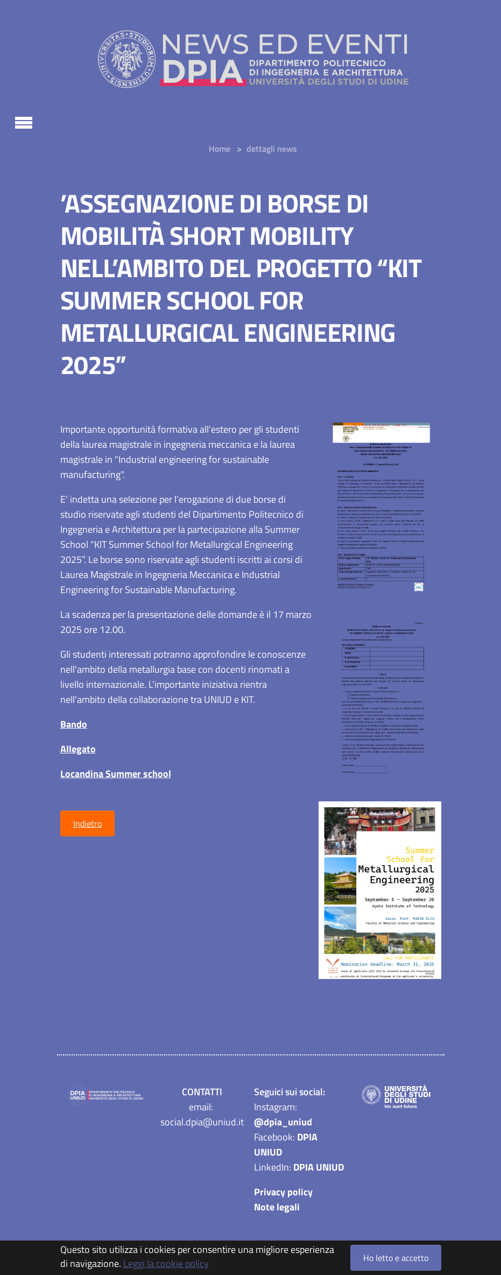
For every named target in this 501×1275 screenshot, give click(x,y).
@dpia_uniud (283, 1122)
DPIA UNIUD (318, 1167)
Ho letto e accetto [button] (395, 1257)
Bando (73, 724)
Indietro (87, 823)
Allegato (78, 749)
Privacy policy (283, 1192)
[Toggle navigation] (23, 121)
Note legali (277, 1207)
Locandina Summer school (115, 773)
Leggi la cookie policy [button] (166, 1263)
